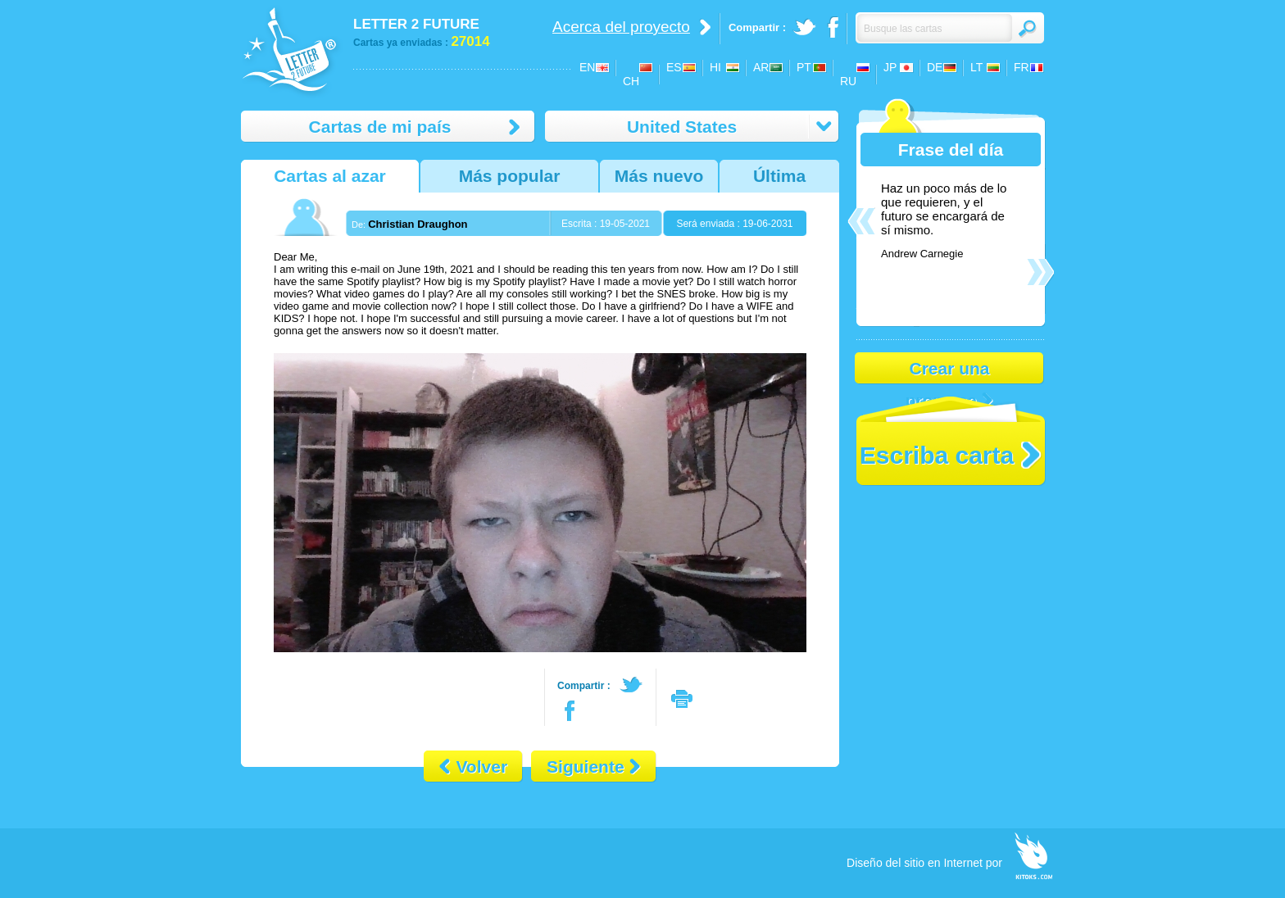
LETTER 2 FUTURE (416, 24)
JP (890, 67)
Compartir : (584, 686)
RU (848, 81)
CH (631, 81)
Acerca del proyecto (621, 26)
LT (976, 67)
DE (934, 67)
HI (715, 67)
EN (587, 67)
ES (674, 67)
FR (1021, 67)
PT (804, 67)
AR (761, 67)
